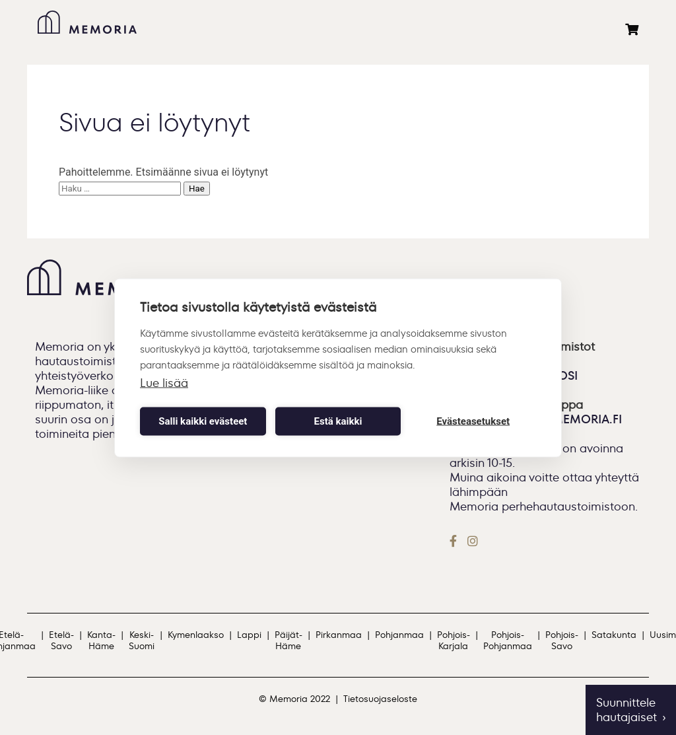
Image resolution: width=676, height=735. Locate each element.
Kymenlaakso (196, 635)
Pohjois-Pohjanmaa (507, 640)
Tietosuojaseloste (380, 699)
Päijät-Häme (288, 640)
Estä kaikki (338, 421)
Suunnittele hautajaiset (626, 709)
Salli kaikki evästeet (202, 421)
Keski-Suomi (141, 640)
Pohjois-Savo (561, 640)
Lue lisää (164, 382)
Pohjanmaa (399, 635)
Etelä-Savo (61, 640)
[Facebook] (456, 541)
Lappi (249, 635)
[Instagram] (472, 541)
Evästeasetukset (473, 421)
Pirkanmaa (339, 635)
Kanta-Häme (101, 640)
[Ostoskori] (631, 29)
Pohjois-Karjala (453, 640)
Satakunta (614, 635)
